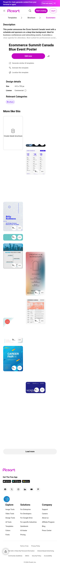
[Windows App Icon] (26, 482)
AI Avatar (23, 530)
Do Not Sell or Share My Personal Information (20, 551)
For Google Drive (26, 518)
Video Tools (10, 514)
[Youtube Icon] (31, 489)
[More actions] (42, 171)
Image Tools (10, 509)
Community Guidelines (15, 556)
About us (45, 518)
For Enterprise (25, 509)
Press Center (47, 530)
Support (45, 509)
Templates (9, 526)
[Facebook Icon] (5, 489)
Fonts (8, 535)
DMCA (27, 556)
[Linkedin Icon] (25, 489)
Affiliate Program (48, 522)
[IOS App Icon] (7, 482)
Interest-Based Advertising (45, 551)
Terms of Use (24, 546)
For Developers (25, 514)
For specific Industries (28, 522)
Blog (43, 526)
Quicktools (24, 526)
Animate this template (20, 68)
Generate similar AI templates (23, 63)
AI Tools (9, 522)
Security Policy (36, 556)
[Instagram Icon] (18, 489)
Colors (8, 530)
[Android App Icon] (16, 482)
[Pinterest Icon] (38, 489)
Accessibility (48, 556)
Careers (45, 514)
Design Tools (10, 518)
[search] (30, 11)
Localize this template (20, 72)
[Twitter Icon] (11, 489)
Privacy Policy (35, 546)
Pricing (23, 535)
